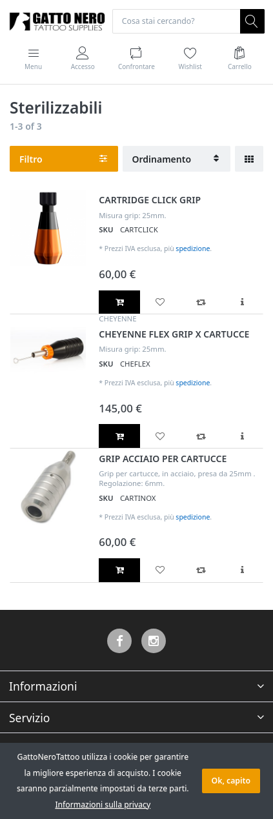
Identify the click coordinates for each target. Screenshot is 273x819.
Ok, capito (231, 780)
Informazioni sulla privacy (102, 804)
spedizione (193, 248)
